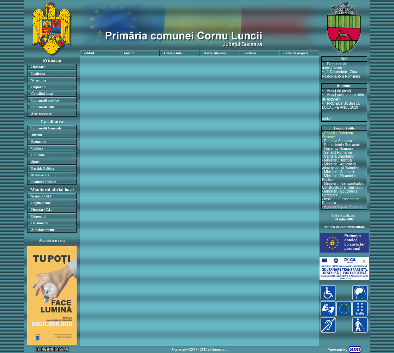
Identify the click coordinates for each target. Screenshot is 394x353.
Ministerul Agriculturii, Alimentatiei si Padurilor (340, 166)
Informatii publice (45, 100)
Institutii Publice (43, 182)
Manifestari (40, 175)
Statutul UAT (41, 196)
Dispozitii (38, 87)
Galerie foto (173, 53)
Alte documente (43, 230)
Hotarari (37, 67)
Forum (129, 53)
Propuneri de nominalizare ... (334, 66)
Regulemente (41, 203)
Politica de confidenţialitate (344, 227)
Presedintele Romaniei (342, 145)
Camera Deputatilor (339, 156)
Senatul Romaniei (338, 152)
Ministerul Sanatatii (339, 172)
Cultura (37, 148)
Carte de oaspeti (295, 53)
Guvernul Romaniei (339, 149)
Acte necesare (41, 114)
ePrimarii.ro (217, 349)
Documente (39, 223)
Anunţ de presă (339, 91)
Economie (38, 142)
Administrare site (52, 240)
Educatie (37, 155)
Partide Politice (42, 168)
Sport (35, 162)
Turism (36, 135)
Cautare (250, 53)
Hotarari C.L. (41, 210)
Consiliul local (42, 94)
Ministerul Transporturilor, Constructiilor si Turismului (343, 185)
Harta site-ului (215, 53)
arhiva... (328, 119)
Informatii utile (42, 107)
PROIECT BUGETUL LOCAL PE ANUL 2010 (341, 105)
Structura (38, 80)
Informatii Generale (46, 128)
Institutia (38, 73)
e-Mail (89, 53)
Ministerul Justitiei (338, 160)
